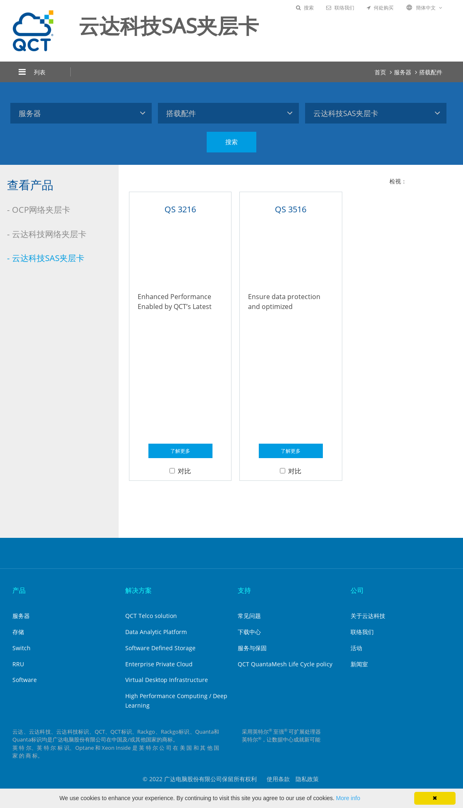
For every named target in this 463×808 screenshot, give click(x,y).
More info (348, 798)
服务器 (402, 72)
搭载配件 (430, 72)
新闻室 (359, 664)
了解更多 (180, 450)
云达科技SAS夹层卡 (48, 258)
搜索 (305, 7)
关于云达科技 (368, 616)
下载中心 (249, 632)
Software (24, 680)
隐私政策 (307, 779)
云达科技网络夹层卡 (49, 234)
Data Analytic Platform (156, 632)
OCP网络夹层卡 (41, 209)
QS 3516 (290, 209)
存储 (18, 632)
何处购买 (380, 7)
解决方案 (138, 590)
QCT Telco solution (151, 616)
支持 (244, 590)
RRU (18, 664)
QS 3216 (180, 209)
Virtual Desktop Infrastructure (166, 680)
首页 (380, 72)
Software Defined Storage (160, 648)
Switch (21, 648)
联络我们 (340, 7)
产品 (19, 590)
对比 (180, 470)
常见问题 (249, 616)
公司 (357, 590)
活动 (356, 648)
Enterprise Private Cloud (159, 664)
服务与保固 (252, 648)
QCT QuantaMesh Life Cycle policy (285, 664)
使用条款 (278, 779)
